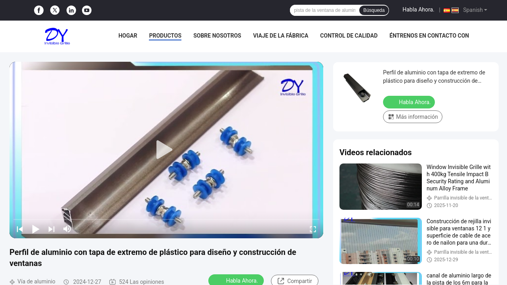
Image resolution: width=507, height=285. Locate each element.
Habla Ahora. (418, 9)
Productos (165, 35)
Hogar (127, 35)
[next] (51, 229)
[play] (166, 150)
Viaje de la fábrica (280, 35)
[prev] (20, 229)
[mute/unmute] (67, 229)
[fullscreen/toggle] (313, 229)
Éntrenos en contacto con (429, 35)
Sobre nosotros (217, 35)
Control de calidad (348, 35)
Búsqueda (374, 10)
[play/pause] (36, 229)
